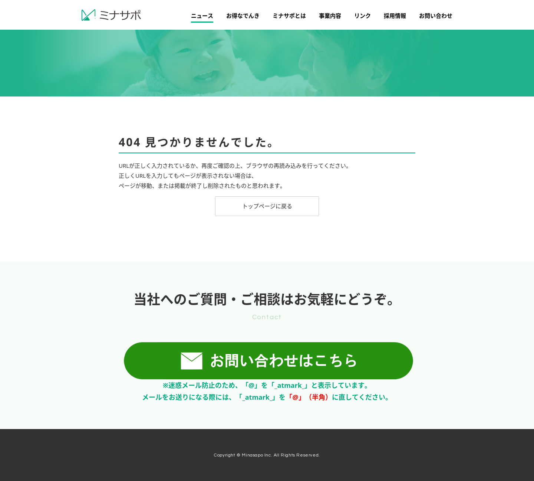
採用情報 (395, 15)
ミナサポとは (289, 15)
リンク (362, 15)
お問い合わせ (435, 15)
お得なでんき (243, 15)
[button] (267, 206)
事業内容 (330, 15)
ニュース (202, 15)
